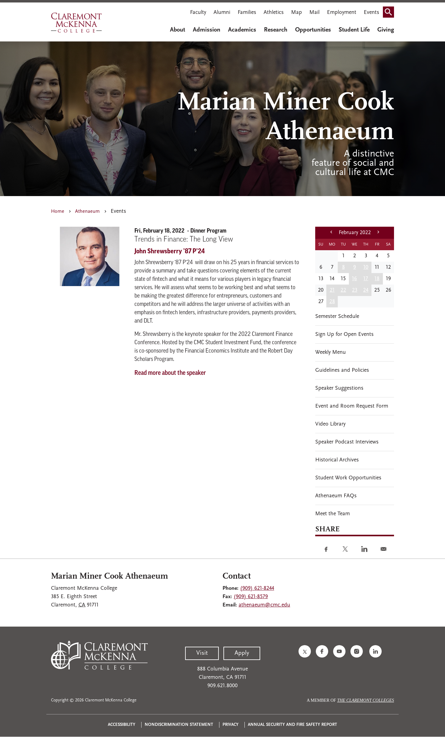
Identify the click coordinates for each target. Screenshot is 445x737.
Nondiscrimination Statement (179, 724)
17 (365, 279)
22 (343, 290)
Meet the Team (332, 514)
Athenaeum (87, 211)
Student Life (354, 30)
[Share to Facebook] (326, 549)
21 (332, 290)
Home (57, 211)
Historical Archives (337, 460)
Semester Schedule (337, 316)
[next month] (378, 233)
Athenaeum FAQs (336, 496)
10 (365, 267)
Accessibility (121, 724)
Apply (242, 653)
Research (275, 30)
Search (390, 10)
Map (296, 12)
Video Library (330, 424)
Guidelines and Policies (342, 370)
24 (365, 290)
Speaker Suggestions (339, 388)
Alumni (222, 12)
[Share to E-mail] (383, 549)
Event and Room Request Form (351, 406)
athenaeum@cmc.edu (264, 605)
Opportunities (313, 30)
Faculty (198, 12)
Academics (242, 30)
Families (247, 12)
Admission (206, 30)
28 (332, 302)
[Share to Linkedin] (364, 549)
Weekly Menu (330, 352)
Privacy (230, 724)
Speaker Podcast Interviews (347, 442)
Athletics (274, 12)
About (177, 30)
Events (371, 12)
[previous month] (331, 233)
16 (354, 279)
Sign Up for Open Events (344, 334)
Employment (341, 12)
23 (354, 290)
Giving (385, 30)
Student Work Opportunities (348, 478)
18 (377, 279)
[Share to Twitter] (345, 549)
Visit (202, 653)
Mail (314, 12)
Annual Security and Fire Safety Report (292, 724)
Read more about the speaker (170, 373)
